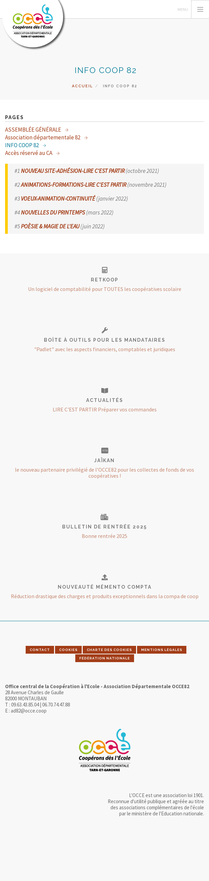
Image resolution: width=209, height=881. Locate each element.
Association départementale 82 (43, 137)
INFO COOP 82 (22, 145)
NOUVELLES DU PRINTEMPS (53, 212)
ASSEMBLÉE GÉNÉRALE (33, 129)
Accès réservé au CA (29, 153)
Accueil (82, 86)
